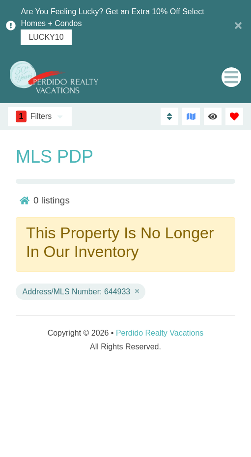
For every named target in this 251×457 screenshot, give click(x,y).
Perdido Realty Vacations (159, 333)
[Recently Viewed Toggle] (213, 116)
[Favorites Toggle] (234, 116)
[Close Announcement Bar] (238, 25)
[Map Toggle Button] (191, 116)
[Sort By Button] (169, 116)
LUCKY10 (45, 37)
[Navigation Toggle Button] (231, 77)
